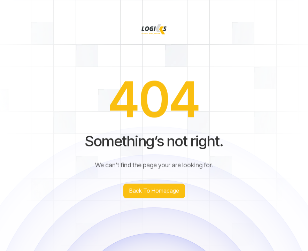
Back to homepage (154, 191)
